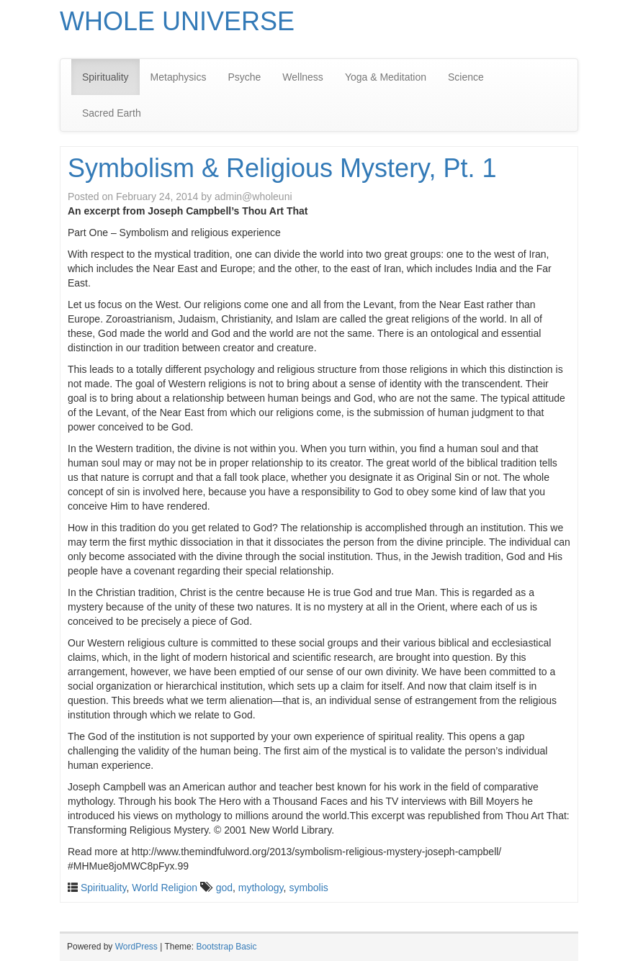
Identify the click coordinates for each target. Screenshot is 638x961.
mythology (261, 887)
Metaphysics (178, 77)
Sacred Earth (111, 113)
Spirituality (105, 77)
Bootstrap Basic (226, 947)
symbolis (308, 887)
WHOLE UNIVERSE (177, 21)
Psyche (244, 77)
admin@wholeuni (253, 196)
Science (466, 77)
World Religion (164, 887)
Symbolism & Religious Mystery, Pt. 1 (282, 168)
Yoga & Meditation (385, 77)
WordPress (136, 947)
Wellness (302, 77)
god (224, 887)
